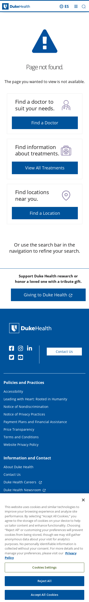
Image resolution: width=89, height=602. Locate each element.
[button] (83, 6)
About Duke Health (18, 467)
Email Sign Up (15, 497)
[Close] (83, 504)
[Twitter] (12, 358)
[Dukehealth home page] (11, 6)
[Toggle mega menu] (76, 6)
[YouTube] (21, 358)
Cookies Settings (44, 571)
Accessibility (13, 391)
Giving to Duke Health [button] (45, 295)
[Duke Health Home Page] (31, 328)
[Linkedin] (30, 349)
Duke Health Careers (20, 482)
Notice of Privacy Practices (24, 414)
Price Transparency (19, 429)
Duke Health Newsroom (22, 490)
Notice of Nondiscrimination (26, 406)
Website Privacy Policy (21, 444)
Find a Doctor (44, 123)
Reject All (44, 585)
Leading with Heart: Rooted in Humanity (35, 399)
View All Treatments (45, 168)
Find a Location (45, 213)
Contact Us (64, 351)
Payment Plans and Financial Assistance (35, 422)
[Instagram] (21, 349)
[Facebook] (12, 349)
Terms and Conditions (21, 437)
